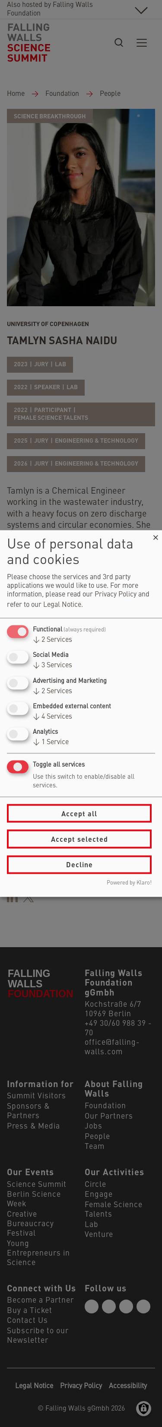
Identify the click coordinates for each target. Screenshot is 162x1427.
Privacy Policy (116, 594)
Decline (79, 864)
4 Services (52, 716)
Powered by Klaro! (129, 882)
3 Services (52, 665)
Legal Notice (62, 605)
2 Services (52, 640)
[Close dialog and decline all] (155, 535)
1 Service (51, 742)
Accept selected (79, 839)
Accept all (79, 813)
